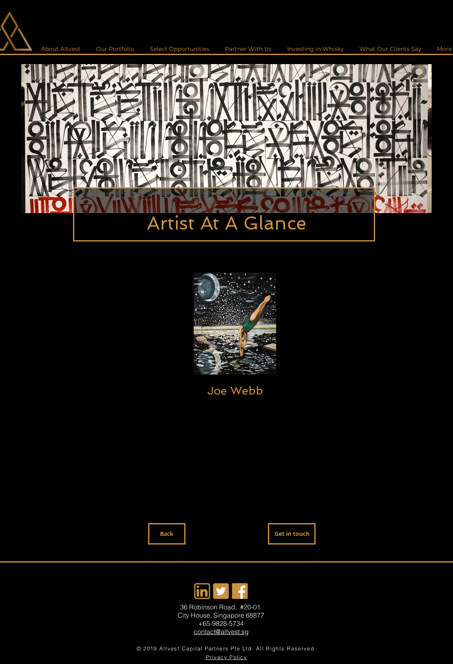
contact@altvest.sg (221, 631)
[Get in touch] (292, 534)
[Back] (166, 534)
